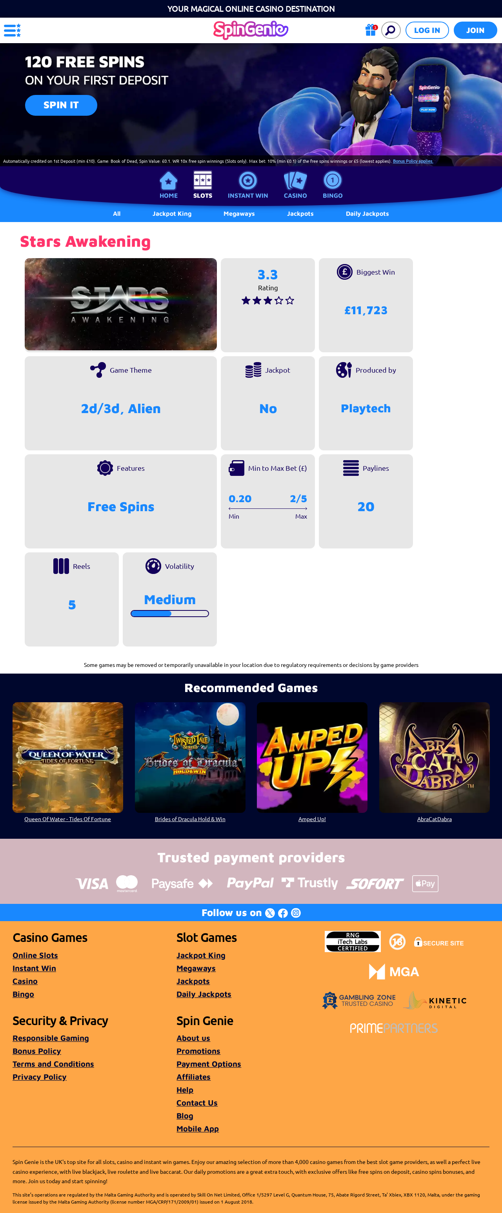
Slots (202, 195)
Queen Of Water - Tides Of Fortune (67, 818)
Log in (427, 30)
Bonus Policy (37, 1050)
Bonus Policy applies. (413, 161)
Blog (184, 1115)
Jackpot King (201, 955)
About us (193, 1037)
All (116, 213)
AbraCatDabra (434, 818)
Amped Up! (312, 818)
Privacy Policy (40, 1076)
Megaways (196, 968)
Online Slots (35, 955)
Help (184, 1089)
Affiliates (193, 1076)
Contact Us (197, 1102)
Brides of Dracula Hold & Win (190, 818)
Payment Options (208, 1063)
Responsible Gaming (51, 1037)
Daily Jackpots (367, 213)
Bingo (333, 195)
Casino (295, 195)
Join (475, 30)
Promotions (198, 1050)
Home (169, 195)
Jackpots (193, 980)
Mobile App (197, 1128)
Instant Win (248, 195)
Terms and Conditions (53, 1063)
